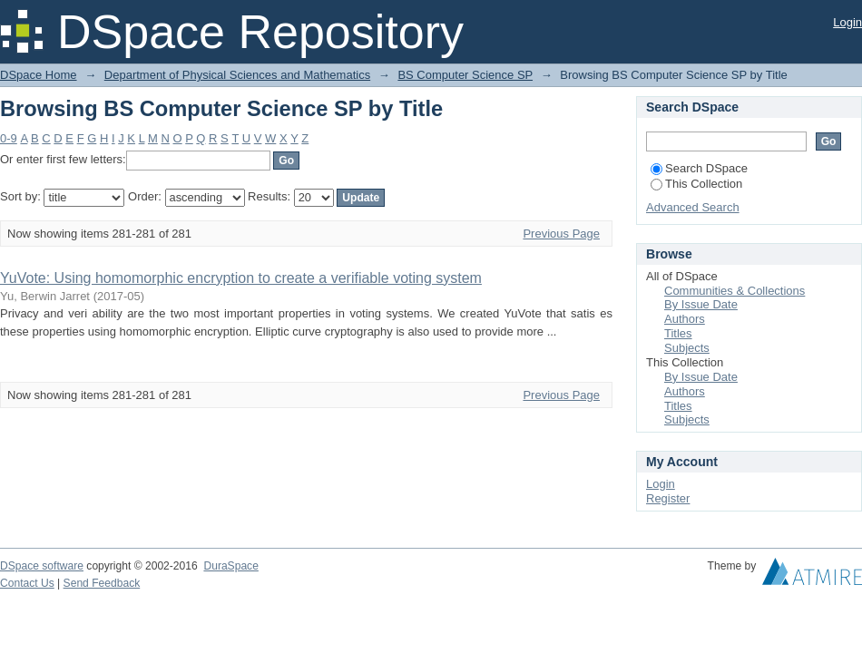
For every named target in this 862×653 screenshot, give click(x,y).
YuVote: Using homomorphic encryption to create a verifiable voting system (241, 278)
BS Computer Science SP (465, 75)
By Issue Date (701, 304)
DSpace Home (38, 75)
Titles (678, 333)
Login (847, 22)
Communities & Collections (734, 290)
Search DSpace (699, 168)
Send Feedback (102, 583)
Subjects (687, 348)
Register (668, 498)
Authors (684, 319)
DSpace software (41, 566)
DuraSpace (230, 566)
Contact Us (27, 583)
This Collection (696, 183)
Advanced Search (693, 207)
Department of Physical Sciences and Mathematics (237, 75)
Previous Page (561, 233)
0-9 (8, 138)
